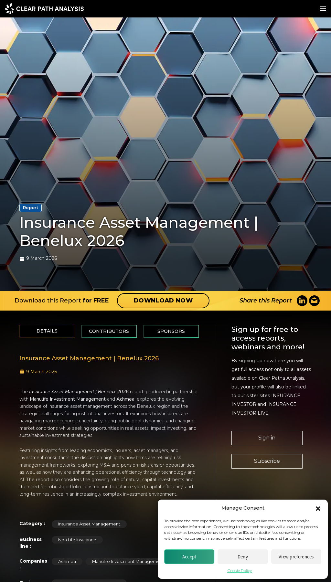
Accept (189, 557)
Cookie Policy (239, 570)
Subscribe (267, 461)
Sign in (266, 438)
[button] (318, 508)
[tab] (47, 331)
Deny (243, 557)
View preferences (296, 557)
